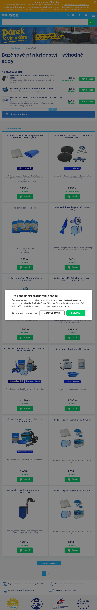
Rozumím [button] (75, 313)
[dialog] (48, 305)
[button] (24, 313)
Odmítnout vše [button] (52, 313)
